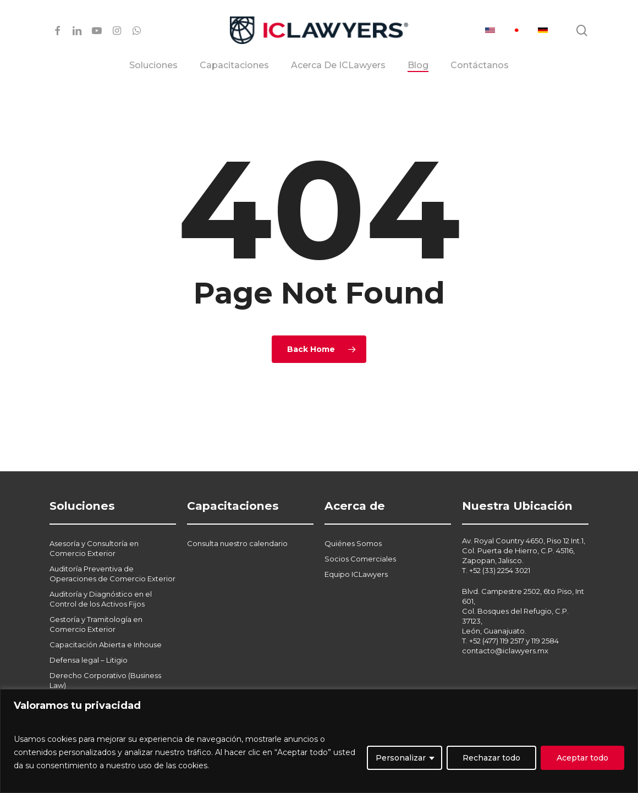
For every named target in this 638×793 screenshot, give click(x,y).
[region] (319, 741)
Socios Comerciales (360, 532)
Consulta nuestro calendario (237, 517)
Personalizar (401, 758)
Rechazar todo (491, 758)
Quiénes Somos (353, 517)
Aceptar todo (582, 758)
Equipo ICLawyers (356, 547)
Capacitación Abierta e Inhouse (106, 618)
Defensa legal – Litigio (89, 633)
